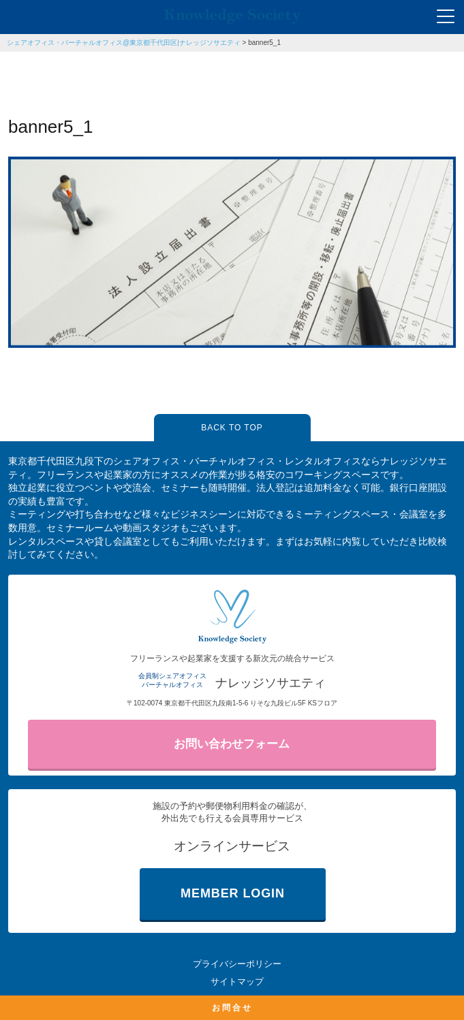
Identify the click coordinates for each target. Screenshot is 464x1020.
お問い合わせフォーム (232, 743)
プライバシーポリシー (237, 964)
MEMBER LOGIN (233, 893)
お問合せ (232, 1008)
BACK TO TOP (231, 427)
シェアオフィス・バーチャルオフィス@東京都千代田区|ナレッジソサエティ (124, 42)
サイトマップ (237, 981)
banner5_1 (264, 42)
